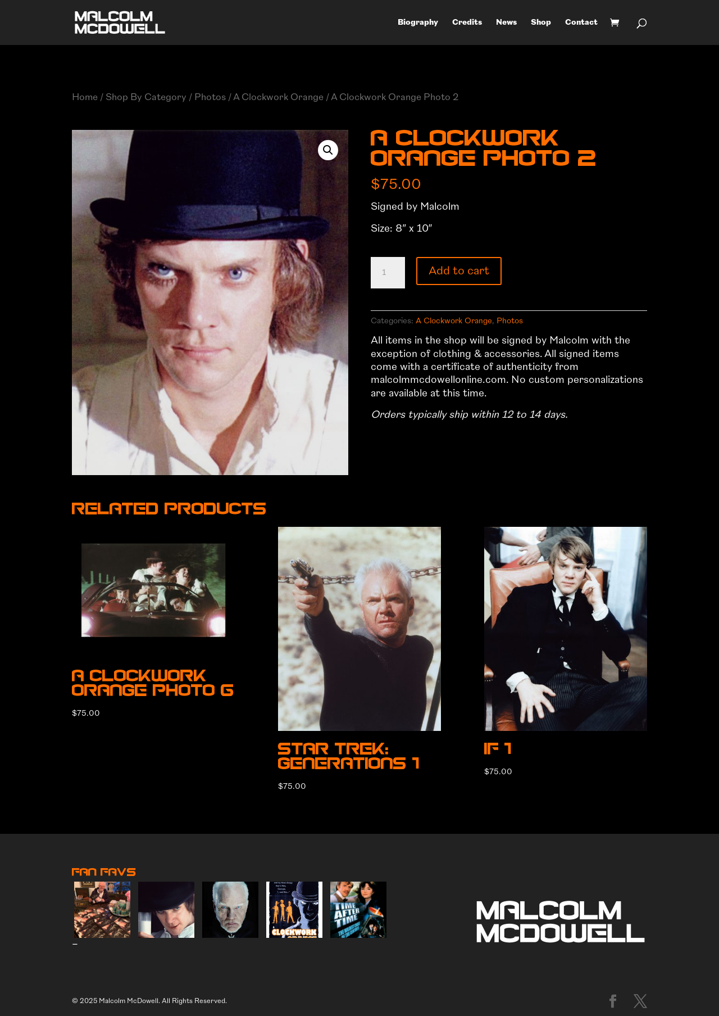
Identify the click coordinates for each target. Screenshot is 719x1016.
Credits (467, 23)
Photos (210, 97)
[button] (328, 150)
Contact (581, 23)
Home (85, 97)
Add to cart (459, 271)
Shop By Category (146, 97)
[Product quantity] (387, 272)
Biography (418, 23)
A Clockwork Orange (278, 97)
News (506, 23)
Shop (541, 23)
